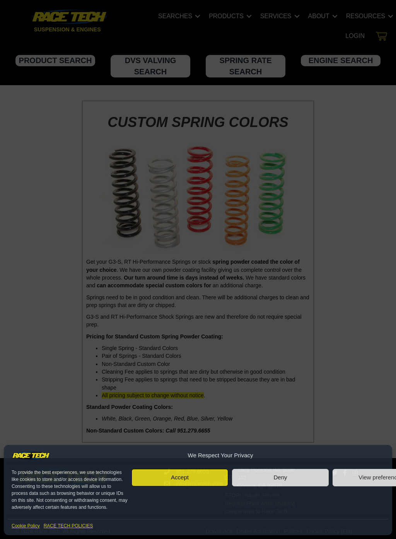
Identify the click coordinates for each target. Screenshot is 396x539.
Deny (280, 477)
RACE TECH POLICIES (68, 526)
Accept (180, 477)
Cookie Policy (26, 526)
